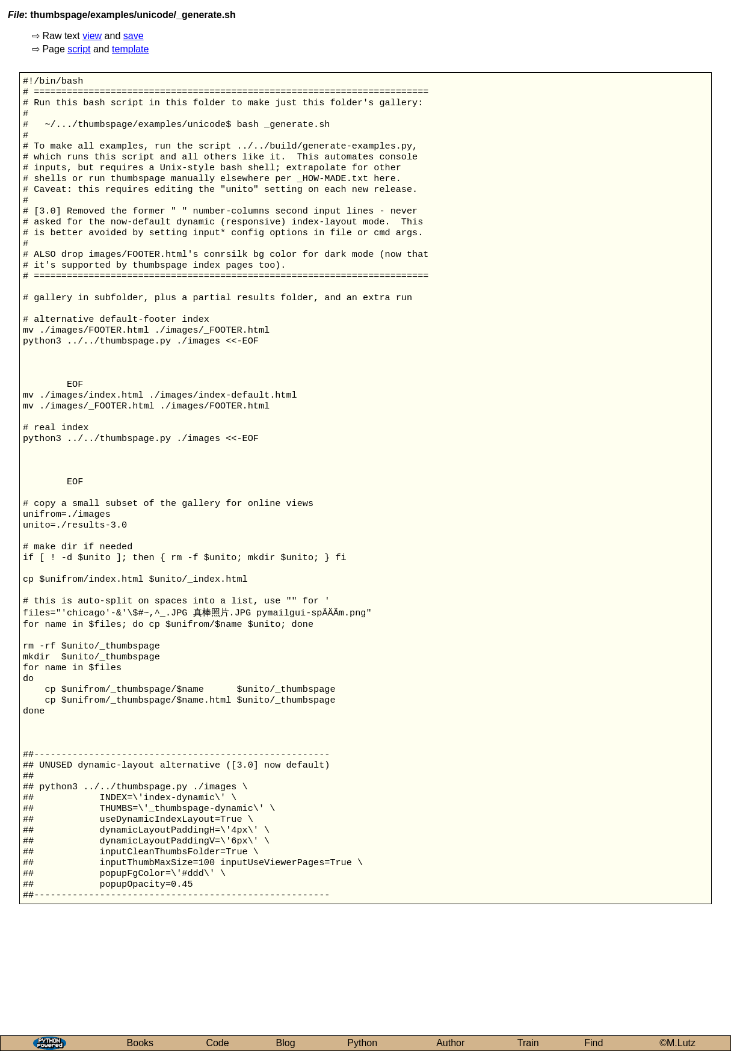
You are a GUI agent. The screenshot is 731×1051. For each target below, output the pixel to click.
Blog (285, 1043)
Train (528, 1043)
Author (450, 1043)
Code (217, 1043)
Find (593, 1043)
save (133, 36)
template (130, 49)
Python (362, 1043)
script (78, 49)
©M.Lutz (677, 1043)
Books (140, 1043)
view (92, 36)
